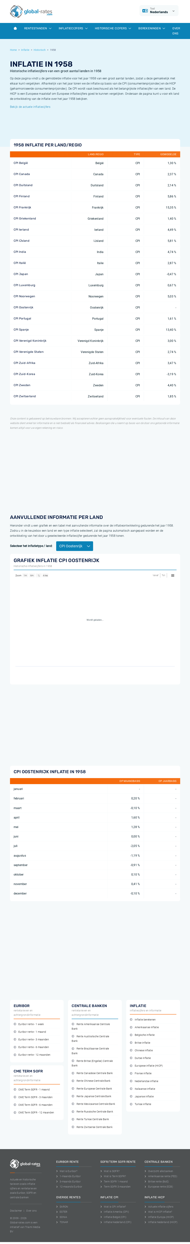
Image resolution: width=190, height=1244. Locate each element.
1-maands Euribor (68, 1176)
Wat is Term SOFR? (113, 1176)
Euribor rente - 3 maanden (31, 1039)
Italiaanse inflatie (142, 1088)
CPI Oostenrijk (23, 307)
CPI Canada (22, 174)
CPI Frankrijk (22, 207)
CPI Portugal (22, 318)
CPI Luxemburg (24, 285)
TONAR (62, 1222)
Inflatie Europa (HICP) (159, 1217)
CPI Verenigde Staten (29, 352)
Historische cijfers (113, 28)
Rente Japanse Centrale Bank (91, 1096)
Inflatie (25, 49)
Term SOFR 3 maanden (115, 1186)
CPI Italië (20, 263)
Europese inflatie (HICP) (146, 1065)
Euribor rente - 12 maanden (32, 1054)
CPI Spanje (21, 329)
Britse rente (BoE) (157, 1181)
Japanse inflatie (142, 1096)
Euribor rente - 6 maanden (31, 1047)
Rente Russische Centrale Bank (92, 1111)
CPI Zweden (22, 385)
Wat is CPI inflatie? (113, 1206)
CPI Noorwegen (24, 296)
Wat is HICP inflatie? (158, 1211)
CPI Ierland (21, 229)
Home (13, 49)
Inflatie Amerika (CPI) (114, 1211)
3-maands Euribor (68, 1181)
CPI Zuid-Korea (24, 374)
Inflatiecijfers (73, 28)
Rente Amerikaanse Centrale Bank (91, 1026)
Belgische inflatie (142, 1035)
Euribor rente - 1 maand (30, 1031)
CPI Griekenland (25, 218)
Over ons (176, 31)
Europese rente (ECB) (159, 1186)
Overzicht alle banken (159, 1171)
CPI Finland (22, 196)
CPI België (21, 163)
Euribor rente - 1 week (29, 1024)
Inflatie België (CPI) (113, 1217)
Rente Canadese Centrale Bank (92, 1073)
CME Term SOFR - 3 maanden (33, 1097)
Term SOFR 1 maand (114, 1181)
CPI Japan (21, 274)
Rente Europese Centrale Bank (92, 1088)
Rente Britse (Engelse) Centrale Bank (92, 1063)
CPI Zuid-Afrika (24, 363)
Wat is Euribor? (66, 1171)
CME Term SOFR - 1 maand (32, 1089)
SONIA (61, 1217)
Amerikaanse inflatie (144, 1027)
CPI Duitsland (23, 185)
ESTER (61, 1211)
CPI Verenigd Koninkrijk (30, 340)
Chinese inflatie (141, 1050)
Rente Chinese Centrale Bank (91, 1080)
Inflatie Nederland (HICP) (161, 1222)
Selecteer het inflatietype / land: (31, 546)
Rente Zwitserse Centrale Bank (92, 1127)
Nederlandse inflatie (144, 1081)
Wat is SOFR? (109, 1171)
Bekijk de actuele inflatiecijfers (30, 107)
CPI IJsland (22, 240)
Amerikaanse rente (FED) (161, 1176)
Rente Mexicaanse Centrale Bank (93, 1104)
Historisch (40, 49)
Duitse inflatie (140, 1058)
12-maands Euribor (69, 1186)
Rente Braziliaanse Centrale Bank (90, 1051)
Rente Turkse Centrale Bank (90, 1119)
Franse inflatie (140, 1073)
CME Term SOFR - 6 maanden (33, 1104)
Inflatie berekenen (143, 1019)
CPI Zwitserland (25, 396)
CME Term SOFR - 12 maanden (34, 1112)
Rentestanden (37, 28)
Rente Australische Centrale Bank (90, 1039)
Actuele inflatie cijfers (159, 1206)
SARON (62, 1206)
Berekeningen (151, 28)
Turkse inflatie (140, 1104)
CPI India (20, 252)
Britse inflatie (140, 1042)
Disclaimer (16, 1210)
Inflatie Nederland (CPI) (115, 1222)
